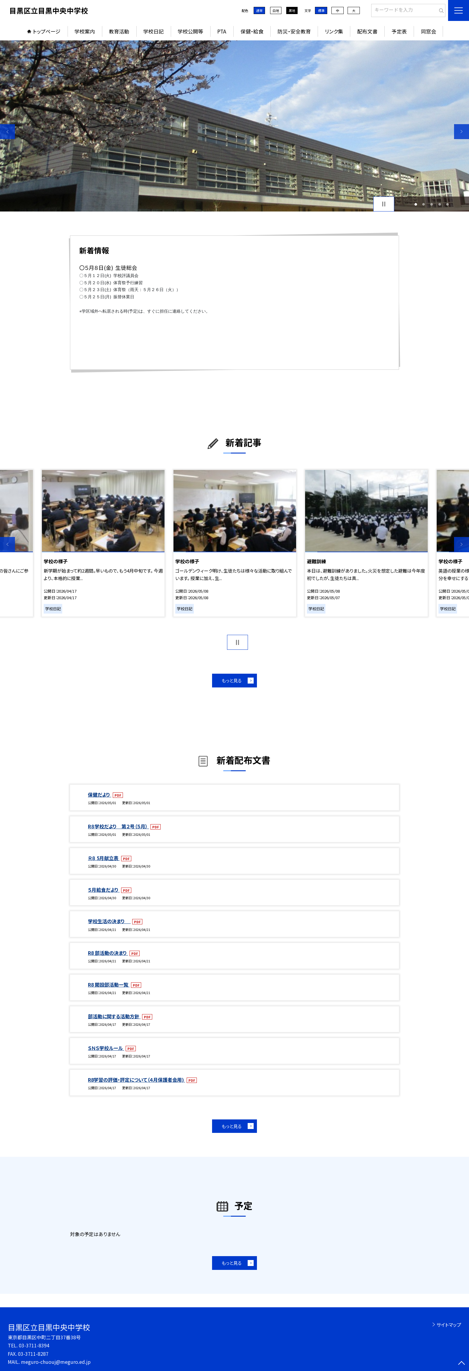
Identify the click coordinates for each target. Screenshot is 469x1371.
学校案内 (84, 31)
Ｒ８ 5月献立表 (104, 858)
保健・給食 (252, 31)
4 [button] (439, 204)
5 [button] (447, 204)
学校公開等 (190, 31)
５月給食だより (104, 889)
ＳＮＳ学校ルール (106, 1048)
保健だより (99, 794)
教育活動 (119, 31)
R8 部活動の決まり (108, 952)
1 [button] (415, 204)
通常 (259, 10)
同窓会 (428, 31)
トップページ (46, 31)
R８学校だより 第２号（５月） (118, 826)
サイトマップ (448, 1324)
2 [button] (423, 204)
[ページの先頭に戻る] (461, 1363)
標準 (321, 10)
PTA (221, 31)
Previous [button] (7, 131)
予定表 (399, 31)
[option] (234, 125)
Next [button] (461, 131)
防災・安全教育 (294, 31)
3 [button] (431, 204)
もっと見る (232, 680)
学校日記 (153, 31)
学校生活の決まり (109, 921)
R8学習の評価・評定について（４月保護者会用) (136, 1079)
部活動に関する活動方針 (114, 1016)
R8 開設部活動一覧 (109, 984)
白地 (275, 10)
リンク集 (334, 31)
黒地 (292, 10)
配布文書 (367, 31)
